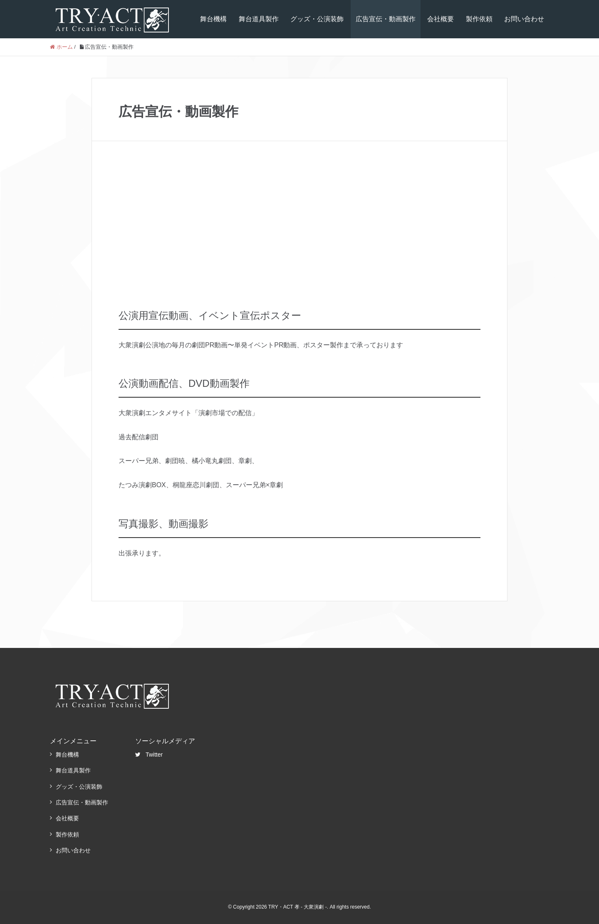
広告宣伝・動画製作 (386, 18)
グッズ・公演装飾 (317, 18)
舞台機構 (213, 18)
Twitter (149, 754)
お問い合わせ (524, 18)
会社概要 (440, 18)
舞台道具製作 (259, 18)
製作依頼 (479, 18)
